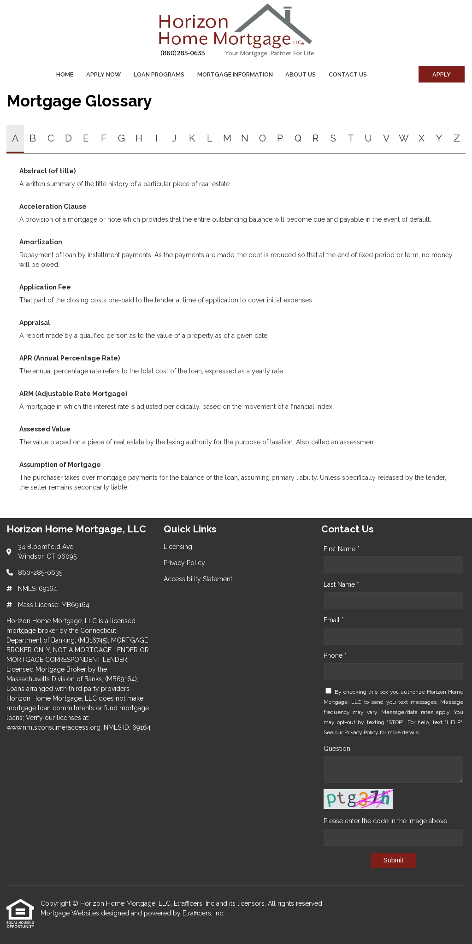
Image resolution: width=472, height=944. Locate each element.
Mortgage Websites (71, 913)
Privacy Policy (361, 732)
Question (337, 748)
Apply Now (103, 74)
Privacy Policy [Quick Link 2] (184, 562)
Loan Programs (159, 74)
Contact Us (348, 74)
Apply (441, 74)
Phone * (335, 655)
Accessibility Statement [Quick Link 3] (198, 579)
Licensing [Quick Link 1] (178, 546)
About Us (300, 74)
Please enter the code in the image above (385, 821)
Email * (334, 620)
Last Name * (341, 584)
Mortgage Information (235, 74)
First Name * (342, 549)
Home (64, 74)
